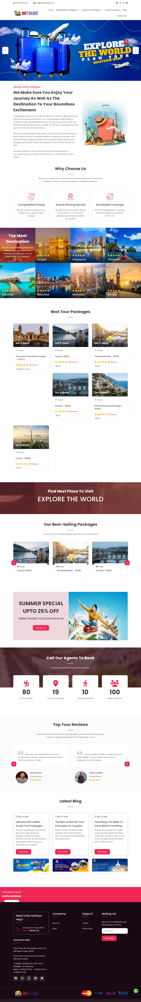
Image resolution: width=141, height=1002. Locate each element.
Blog (125, 10)
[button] (135, 50)
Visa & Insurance (112, 10)
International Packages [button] (68, 10)
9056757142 (34, 926)
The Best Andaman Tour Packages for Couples (67, 820)
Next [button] (127, 562)
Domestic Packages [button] (92, 10)
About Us (56, 918)
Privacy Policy (87, 923)
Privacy (114, 998)
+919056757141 (40, 964)
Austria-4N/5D (62, 356)
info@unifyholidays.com (43, 3)
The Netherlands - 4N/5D (106, 356)
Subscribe (109, 933)
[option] (31, 561)
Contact (85, 918)
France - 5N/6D (23, 458)
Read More (23, 847)
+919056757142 (20, 3)
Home (51, 10)
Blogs (55, 923)
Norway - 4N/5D (63, 405)
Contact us (123, 998)
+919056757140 (25, 964)
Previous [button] (13, 562)
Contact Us (122, 16)
